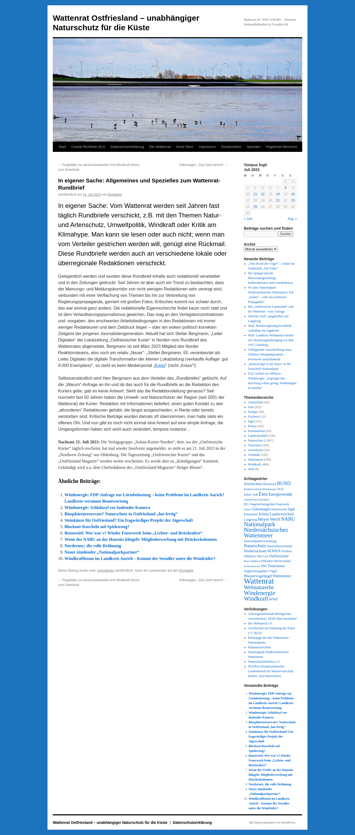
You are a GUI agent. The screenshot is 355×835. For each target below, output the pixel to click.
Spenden (254, 147)
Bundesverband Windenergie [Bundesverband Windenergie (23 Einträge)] (260, 489)
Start (62, 147)
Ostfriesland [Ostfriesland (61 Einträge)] (278, 556)
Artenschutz (255, 402)
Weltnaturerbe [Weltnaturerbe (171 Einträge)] (259, 587)
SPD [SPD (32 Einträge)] (264, 566)
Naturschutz (255, 440)
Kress (160, 365)
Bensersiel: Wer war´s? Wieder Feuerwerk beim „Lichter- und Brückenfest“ (133, 533)
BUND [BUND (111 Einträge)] (284, 483)
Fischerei (254, 416)
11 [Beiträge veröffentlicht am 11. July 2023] (255, 194)
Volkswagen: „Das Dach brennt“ (203, 165)
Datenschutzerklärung (127, 147)
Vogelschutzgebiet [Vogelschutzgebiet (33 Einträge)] (256, 571)
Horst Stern (184, 147)
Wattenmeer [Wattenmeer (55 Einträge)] (281, 576)
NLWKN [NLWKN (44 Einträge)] (274, 551)
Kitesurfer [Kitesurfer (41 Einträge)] (251, 514)
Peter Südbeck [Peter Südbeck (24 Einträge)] (252, 561)
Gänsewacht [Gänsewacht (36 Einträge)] (278, 509)
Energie (253, 412)
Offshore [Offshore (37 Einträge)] (250, 556)
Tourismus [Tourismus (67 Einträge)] (276, 565)
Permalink (186, 570)
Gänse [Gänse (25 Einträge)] (247, 509)
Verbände (254, 455)
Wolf (251, 469)
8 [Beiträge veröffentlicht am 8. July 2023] (285, 188)
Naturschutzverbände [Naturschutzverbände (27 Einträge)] (279, 546)
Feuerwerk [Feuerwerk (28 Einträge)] (282, 504)
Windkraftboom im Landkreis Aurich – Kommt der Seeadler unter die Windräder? (139, 558)
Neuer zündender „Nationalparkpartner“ (101, 552)
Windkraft (254, 464)
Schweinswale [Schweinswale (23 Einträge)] (252, 566)
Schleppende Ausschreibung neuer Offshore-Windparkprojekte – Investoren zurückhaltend (270, 354)
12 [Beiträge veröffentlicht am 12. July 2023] (263, 194)
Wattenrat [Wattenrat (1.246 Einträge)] (259, 581)
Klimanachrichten (259, 647)
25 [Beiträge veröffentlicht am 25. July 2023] (255, 207)
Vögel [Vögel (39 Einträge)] (273, 571)
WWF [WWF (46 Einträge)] (273, 599)
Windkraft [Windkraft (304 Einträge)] (256, 598)
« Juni (248, 219)
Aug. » (292, 219)
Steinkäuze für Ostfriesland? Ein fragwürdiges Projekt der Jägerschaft (128, 520)
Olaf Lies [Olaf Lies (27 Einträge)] (262, 556)
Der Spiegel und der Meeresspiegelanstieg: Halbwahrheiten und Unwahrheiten (270, 278)
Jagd (251, 421)
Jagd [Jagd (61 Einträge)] (291, 509)
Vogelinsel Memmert (281, 147)
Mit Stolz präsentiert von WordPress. (272, 822)
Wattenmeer (255, 459)
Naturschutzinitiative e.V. (264, 661)
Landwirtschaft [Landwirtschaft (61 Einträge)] (282, 514)
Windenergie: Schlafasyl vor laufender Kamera (107, 507)
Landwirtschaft (257, 436)
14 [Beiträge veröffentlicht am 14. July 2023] (278, 194)
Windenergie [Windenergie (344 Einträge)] (259, 592)
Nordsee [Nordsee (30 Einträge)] (286, 551)
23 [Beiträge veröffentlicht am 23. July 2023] (293, 200)
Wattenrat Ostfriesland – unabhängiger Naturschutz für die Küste (110, 822)
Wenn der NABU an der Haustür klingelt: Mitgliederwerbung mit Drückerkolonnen (140, 539)
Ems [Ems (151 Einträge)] (263, 494)
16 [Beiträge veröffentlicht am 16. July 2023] (293, 194)
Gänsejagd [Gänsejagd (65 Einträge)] (260, 509)
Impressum (207, 147)
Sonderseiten (231, 147)
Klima (252, 426)
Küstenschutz (256, 431)
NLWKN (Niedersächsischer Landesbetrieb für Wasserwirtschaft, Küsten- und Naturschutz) (271, 671)
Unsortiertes (105, 570)
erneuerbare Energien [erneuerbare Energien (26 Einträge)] (256, 499)
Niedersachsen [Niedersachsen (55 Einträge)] (255, 551)
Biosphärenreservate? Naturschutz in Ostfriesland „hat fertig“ (121, 514)
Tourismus (255, 445)
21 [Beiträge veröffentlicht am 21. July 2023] (278, 200)
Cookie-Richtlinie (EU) (88, 147)
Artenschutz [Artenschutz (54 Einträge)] (253, 484)
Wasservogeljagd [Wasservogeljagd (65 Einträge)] (258, 575)
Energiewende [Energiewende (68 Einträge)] (280, 494)
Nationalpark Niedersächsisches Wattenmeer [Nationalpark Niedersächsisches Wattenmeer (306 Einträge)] (266, 530)
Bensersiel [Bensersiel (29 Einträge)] (269, 484)
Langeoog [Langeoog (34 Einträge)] (250, 519)
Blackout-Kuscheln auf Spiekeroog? (96, 526)
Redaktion (115, 194)
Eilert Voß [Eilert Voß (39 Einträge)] (251, 494)
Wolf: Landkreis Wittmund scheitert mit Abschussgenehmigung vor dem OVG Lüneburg (271, 340)
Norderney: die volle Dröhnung (92, 545)
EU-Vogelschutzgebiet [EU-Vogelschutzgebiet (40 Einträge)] (259, 504)
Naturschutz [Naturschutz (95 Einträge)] (255, 545)
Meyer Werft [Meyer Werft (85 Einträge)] (269, 519)
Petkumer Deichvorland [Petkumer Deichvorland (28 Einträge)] (276, 561)
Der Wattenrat (160, 147)
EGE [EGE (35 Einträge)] (280, 489)
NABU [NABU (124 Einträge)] (288, 519)
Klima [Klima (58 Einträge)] (264, 514)
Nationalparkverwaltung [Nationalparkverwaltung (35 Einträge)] (260, 541)
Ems (251, 407)
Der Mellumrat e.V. (260, 623)
